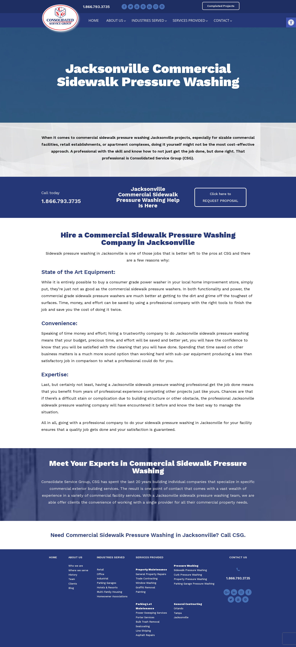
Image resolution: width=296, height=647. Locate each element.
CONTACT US (238, 557)
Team (71, 579)
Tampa (178, 613)
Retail (100, 569)
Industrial (102, 578)
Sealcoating (143, 626)
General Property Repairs (151, 574)
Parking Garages (106, 582)
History (72, 574)
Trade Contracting (147, 578)
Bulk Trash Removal (148, 621)
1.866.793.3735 (96, 6)
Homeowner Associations (112, 596)
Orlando (178, 608)
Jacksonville (181, 617)
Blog (71, 588)
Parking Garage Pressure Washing (194, 583)
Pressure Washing (186, 565)
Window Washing (146, 582)
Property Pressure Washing (190, 579)
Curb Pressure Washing (188, 574)
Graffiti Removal (145, 587)
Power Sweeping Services (151, 612)
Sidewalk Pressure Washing (190, 570)
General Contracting (188, 604)
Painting (141, 591)
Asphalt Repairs (145, 635)
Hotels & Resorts (107, 587)
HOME (53, 557)
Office (100, 574)
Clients (72, 583)
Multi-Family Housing (109, 591)
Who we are (75, 565)
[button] (291, 22)
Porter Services (145, 617)
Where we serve (78, 570)
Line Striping (143, 630)
